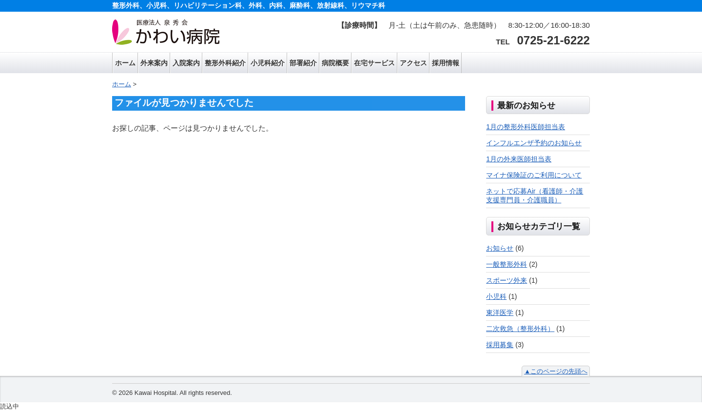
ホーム (125, 63)
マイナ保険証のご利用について (534, 175)
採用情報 (445, 63)
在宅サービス (374, 63)
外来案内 (154, 63)
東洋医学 (499, 312)
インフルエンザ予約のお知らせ (534, 143)
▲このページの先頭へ (555, 371)
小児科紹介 (268, 63)
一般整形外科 (506, 264)
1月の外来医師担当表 (518, 159)
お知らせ (499, 248)
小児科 (496, 296)
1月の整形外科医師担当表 (525, 127)
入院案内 (186, 63)
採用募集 (499, 345)
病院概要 (335, 63)
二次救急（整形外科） (520, 329)
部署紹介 (303, 63)
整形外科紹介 (225, 63)
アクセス (413, 63)
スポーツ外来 (506, 280)
